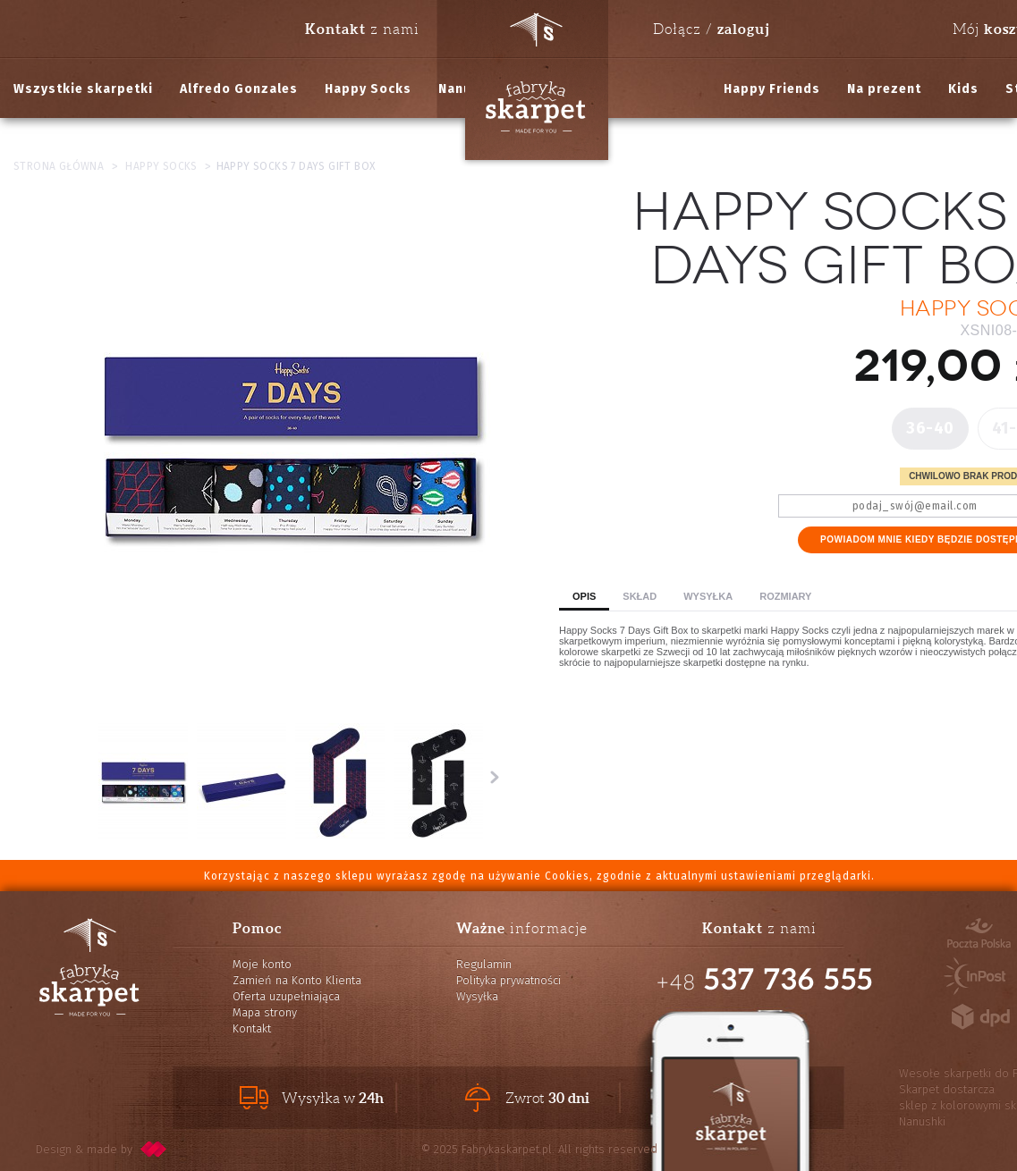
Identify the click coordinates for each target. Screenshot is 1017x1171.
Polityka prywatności (508, 980)
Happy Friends (772, 89)
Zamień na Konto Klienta (297, 980)
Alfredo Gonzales (239, 89)
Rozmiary (785, 596)
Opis (584, 596)
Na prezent (884, 89)
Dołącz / (711, 29)
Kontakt (252, 1028)
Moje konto (262, 964)
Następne (494, 777)
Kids (963, 89)
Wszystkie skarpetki (83, 89)
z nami (362, 29)
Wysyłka (708, 596)
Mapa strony (265, 1012)
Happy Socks (368, 89)
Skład (640, 596)
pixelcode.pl (153, 1149)
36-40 (930, 428)
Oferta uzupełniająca (286, 996)
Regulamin (484, 964)
